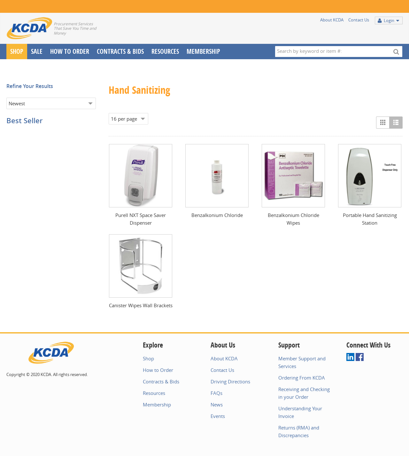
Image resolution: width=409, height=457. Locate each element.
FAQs (216, 393)
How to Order (158, 370)
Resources (165, 51)
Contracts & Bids (120, 51)
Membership (203, 51)
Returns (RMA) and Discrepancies (298, 431)
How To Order (69, 51)
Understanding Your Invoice (300, 412)
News (217, 404)
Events (218, 416)
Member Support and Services (302, 362)
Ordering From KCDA (301, 377)
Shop (16, 51)
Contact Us (358, 20)
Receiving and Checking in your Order (304, 393)
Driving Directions (230, 381)
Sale (36, 51)
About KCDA (331, 20)
